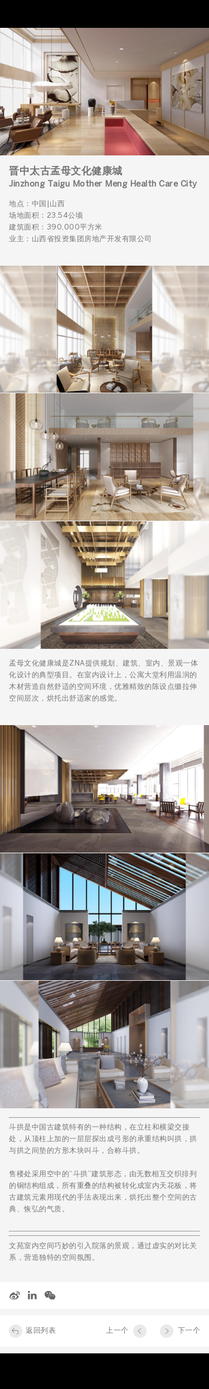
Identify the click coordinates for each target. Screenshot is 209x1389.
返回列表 (41, 1330)
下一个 (189, 1330)
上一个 (117, 1330)
